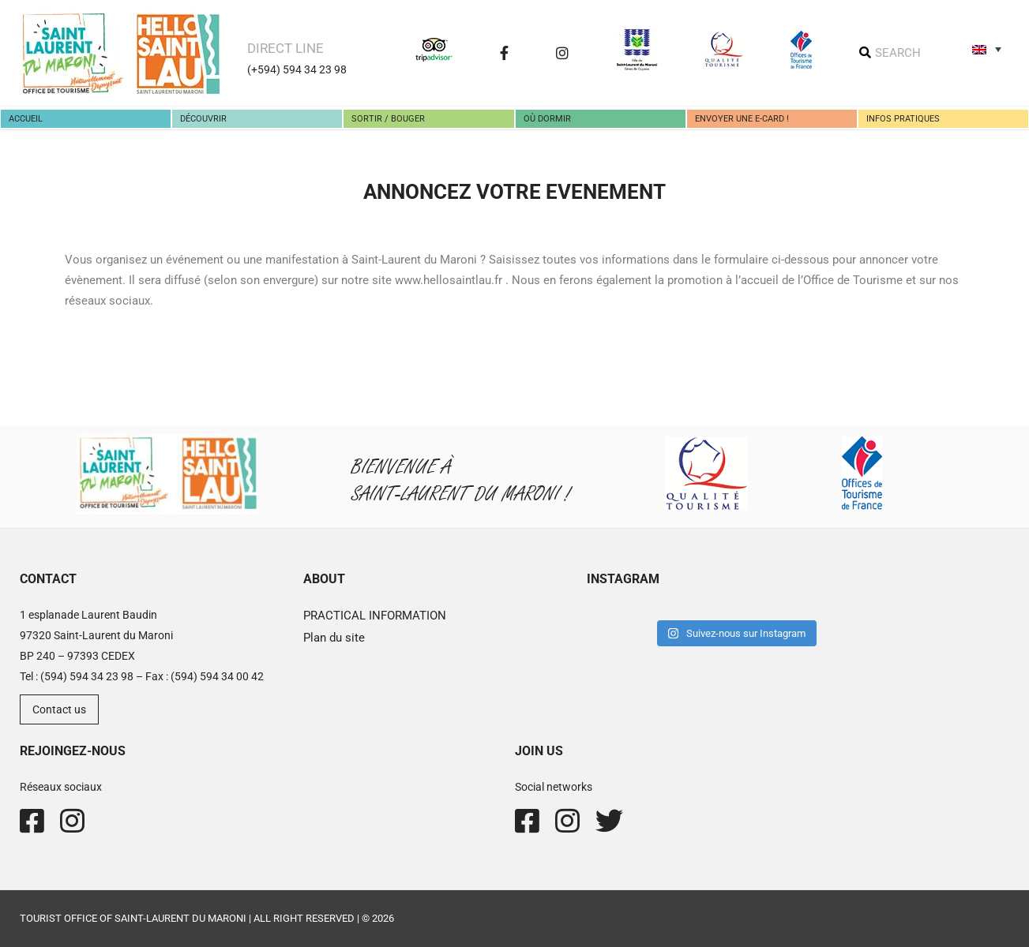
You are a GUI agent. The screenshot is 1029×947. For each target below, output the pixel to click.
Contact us (59, 709)
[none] (986, 48)
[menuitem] (986, 48)
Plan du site (334, 638)
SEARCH (898, 53)
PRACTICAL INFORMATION (374, 615)
